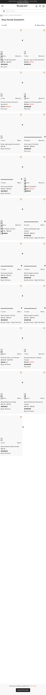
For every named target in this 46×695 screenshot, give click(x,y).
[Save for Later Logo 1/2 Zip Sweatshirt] (21, 30)
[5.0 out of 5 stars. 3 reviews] (28, 364)
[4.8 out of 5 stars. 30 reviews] (4, 64)
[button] (44, 6)
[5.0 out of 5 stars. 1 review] (4, 451)
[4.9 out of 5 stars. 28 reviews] (28, 235)
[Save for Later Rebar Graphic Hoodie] (21, 199)
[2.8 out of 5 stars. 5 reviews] (4, 362)
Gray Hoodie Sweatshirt (13, 15)
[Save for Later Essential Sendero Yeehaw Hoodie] (44, 328)
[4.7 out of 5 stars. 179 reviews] (4, 191)
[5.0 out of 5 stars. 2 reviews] (28, 107)
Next (45, 137)
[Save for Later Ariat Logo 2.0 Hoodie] (44, 115)
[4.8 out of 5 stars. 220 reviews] (28, 278)
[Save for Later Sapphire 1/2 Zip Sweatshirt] (44, 73)
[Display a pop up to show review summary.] (9, 64)
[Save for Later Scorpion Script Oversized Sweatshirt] (21, 73)
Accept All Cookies (23, 690)
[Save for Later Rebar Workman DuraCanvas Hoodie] (44, 373)
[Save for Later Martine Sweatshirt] (44, 157)
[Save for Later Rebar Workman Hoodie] (21, 373)
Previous (22, 40)
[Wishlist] (40, 6)
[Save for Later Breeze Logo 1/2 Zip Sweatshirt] (44, 30)
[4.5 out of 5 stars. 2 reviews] (28, 64)
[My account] (36, 6)
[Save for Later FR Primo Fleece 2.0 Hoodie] (21, 328)
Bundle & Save (29, 238)
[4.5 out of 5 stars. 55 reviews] (4, 406)
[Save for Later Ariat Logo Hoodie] (21, 157)
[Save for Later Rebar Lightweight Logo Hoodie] (44, 199)
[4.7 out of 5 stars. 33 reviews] (28, 149)
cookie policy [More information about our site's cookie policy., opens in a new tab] (33, 686)
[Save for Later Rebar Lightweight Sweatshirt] (21, 115)
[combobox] (23, 11)
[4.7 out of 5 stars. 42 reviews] (28, 409)
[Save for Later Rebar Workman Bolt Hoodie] (21, 417)
